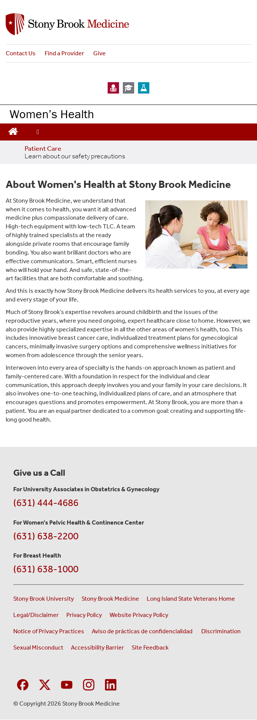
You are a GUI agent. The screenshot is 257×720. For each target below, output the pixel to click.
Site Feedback (150, 647)
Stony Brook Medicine (110, 598)
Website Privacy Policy (139, 614)
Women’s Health (51, 113)
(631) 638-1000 (45, 569)
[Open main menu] (38, 132)
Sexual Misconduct (38, 647)
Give (99, 53)
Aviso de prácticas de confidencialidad (143, 631)
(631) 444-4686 (45, 503)
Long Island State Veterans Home (191, 598)
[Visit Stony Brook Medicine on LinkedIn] (110, 684)
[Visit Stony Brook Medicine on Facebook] (22, 684)
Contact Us (21, 53)
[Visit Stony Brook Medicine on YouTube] (66, 684)
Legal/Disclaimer (36, 614)
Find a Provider (64, 53)
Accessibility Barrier (97, 647)
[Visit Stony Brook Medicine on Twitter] (44, 684)
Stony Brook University (43, 598)
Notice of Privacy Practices (48, 631)
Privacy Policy (84, 614)
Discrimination (221, 631)
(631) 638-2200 (45, 536)
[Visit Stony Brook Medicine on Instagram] (88, 684)
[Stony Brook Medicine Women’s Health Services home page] (128, 24)
